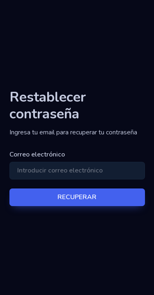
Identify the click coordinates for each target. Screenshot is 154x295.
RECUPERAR (77, 197)
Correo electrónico (37, 154)
